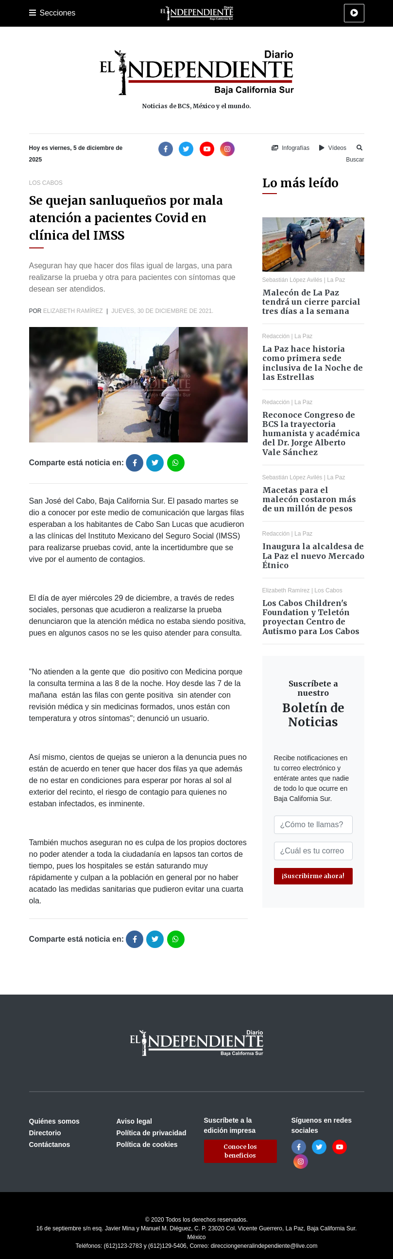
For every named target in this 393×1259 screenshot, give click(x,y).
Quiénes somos (54, 1121)
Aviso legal (134, 1121)
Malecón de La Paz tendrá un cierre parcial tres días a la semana (311, 302)
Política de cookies (147, 1144)
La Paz (336, 280)
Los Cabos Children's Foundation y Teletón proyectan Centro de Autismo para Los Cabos (310, 617)
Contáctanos (49, 1144)
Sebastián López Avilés (292, 280)
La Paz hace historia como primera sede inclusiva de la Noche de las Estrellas (312, 363)
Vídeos (332, 148)
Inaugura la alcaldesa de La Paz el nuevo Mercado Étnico (313, 555)
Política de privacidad (152, 1133)
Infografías (290, 148)
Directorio (45, 1133)
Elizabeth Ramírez (73, 311)
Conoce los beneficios (240, 1151)
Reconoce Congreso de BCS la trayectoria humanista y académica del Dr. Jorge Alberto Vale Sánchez (311, 433)
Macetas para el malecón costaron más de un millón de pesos (309, 499)
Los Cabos (46, 183)
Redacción (276, 336)
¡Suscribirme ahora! (313, 876)
